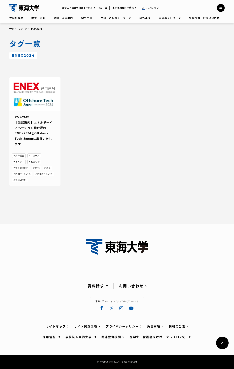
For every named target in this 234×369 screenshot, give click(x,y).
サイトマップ (56, 326)
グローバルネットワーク (116, 18)
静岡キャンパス (23, 174)
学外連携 (145, 18)
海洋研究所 (20, 180)
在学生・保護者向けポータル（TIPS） (83, 7)
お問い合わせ (131, 286)
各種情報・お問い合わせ (204, 18)
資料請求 (96, 286)
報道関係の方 (22, 168)
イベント (19, 162)
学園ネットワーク (170, 18)
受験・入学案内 (63, 18)
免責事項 (153, 326)
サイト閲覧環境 (85, 326)
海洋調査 (19, 155)
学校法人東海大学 (78, 337)
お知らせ (35, 162)
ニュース (35, 155)
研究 (37, 168)
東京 (48, 168)
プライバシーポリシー (122, 326)
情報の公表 (177, 326)
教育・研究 (38, 18)
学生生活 (86, 18)
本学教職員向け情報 (123, 7)
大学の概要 (16, 18)
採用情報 (49, 337)
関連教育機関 (111, 337)
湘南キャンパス (45, 174)
